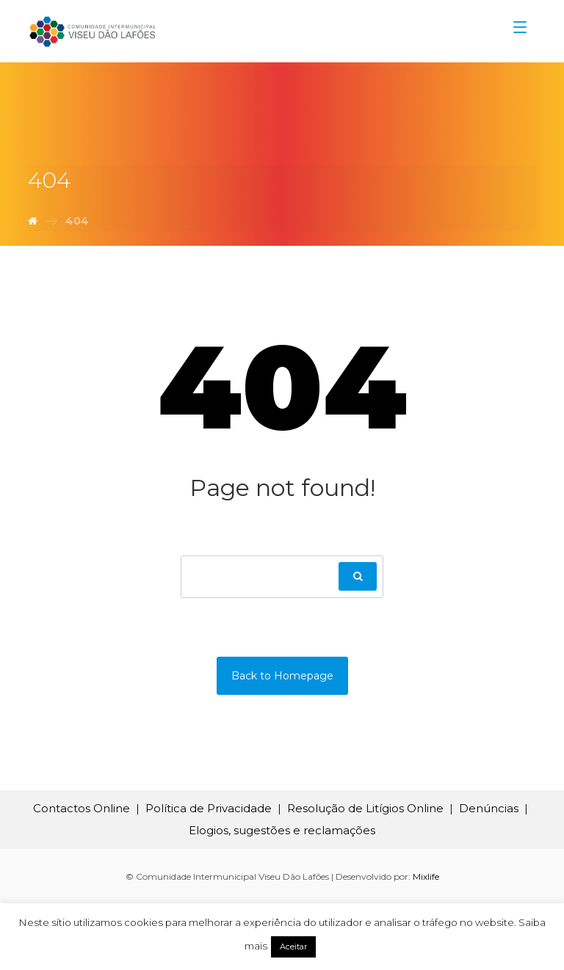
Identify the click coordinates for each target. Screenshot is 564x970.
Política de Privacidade (208, 808)
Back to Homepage (282, 675)
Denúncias (488, 808)
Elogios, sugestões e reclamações (282, 830)
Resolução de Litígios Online (365, 808)
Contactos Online (81, 808)
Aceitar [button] (293, 946)
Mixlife (426, 876)
